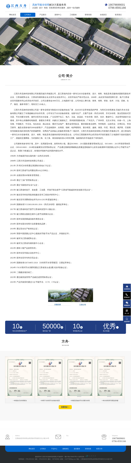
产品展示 (42, 15)
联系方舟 (99, 449)
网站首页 (12, 15)
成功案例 (77, 449)
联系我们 (118, 15)
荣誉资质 (88, 15)
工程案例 (73, 15)
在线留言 (103, 15)
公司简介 (27, 15)
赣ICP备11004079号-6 (71, 456)
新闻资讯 (66, 449)
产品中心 (54, 449)
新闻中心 (58, 15)
